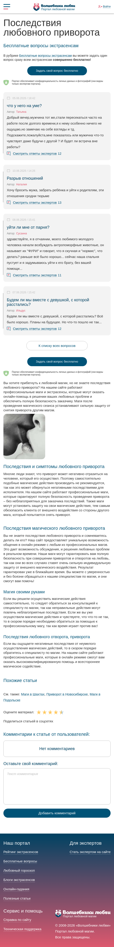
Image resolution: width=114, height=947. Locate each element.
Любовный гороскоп (19, 870)
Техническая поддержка (22, 929)
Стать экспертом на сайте (90, 852)
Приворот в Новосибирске (67, 694)
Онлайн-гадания (16, 889)
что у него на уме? (24, 105)
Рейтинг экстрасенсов (20, 852)
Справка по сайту (17, 920)
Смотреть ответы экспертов (35, 153)
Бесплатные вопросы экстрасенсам (45, 55)
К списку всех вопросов (57, 346)
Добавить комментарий (57, 813)
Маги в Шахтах (33, 694)
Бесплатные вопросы (20, 861)
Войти (107, 6)
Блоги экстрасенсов (19, 880)
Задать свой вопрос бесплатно (57, 70)
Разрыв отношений (25, 178)
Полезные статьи (16, 898)
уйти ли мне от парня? (28, 227)
